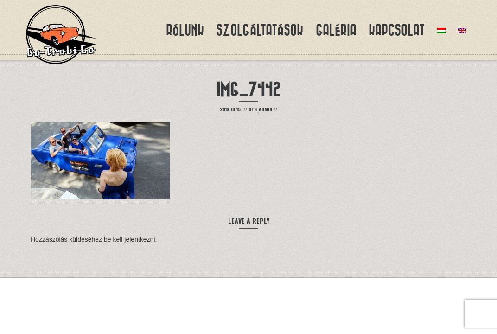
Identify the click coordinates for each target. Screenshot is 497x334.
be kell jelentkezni (129, 239)
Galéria (336, 30)
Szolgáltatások (259, 30)
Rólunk (185, 30)
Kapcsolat (397, 30)
